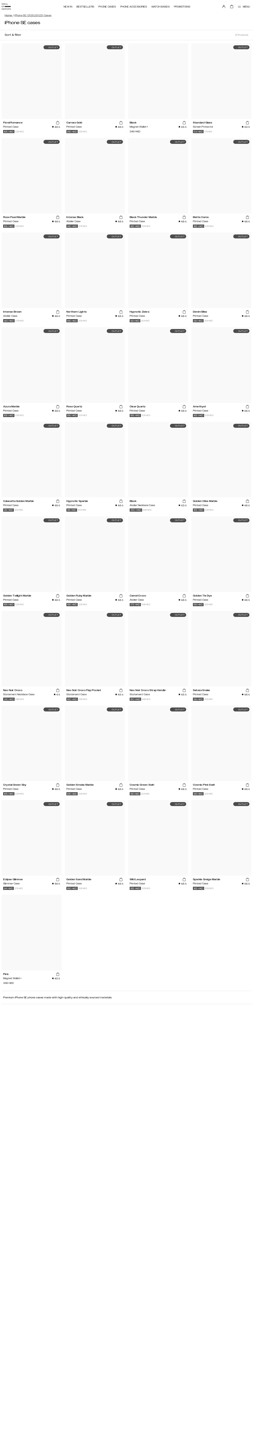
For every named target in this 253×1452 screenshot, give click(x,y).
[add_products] (57, 122)
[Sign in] (220, 5)
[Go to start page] (9, 5)
